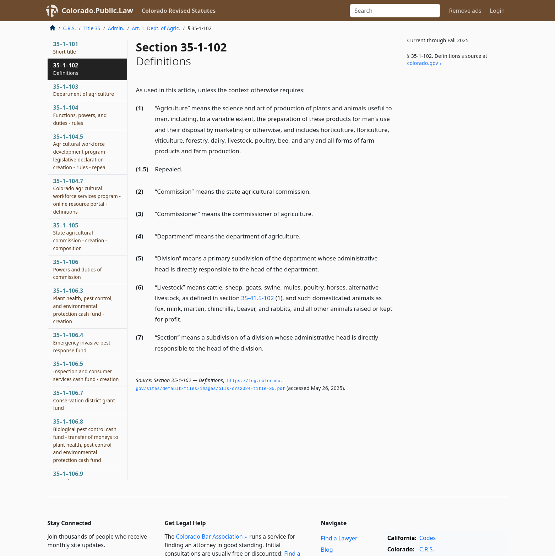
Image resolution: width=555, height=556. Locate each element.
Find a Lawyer (339, 538)
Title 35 (91, 28)
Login (497, 11)
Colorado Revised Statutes (179, 11)
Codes (427, 538)
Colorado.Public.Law (97, 10)
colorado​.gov (422, 63)
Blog (327, 550)
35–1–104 (80, 115)
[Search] (395, 10)
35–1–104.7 (87, 196)
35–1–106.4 (81, 342)
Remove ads (465, 11)
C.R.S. (69, 28)
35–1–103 (83, 90)
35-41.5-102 (257, 298)
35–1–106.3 (83, 306)
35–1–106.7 (84, 400)
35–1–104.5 (80, 152)
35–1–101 (65, 47)
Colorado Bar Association (209, 536)
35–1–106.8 (85, 440)
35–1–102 (65, 68)
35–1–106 (77, 269)
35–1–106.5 (86, 371)
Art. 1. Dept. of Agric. (156, 28)
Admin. (116, 28)
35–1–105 (80, 236)
